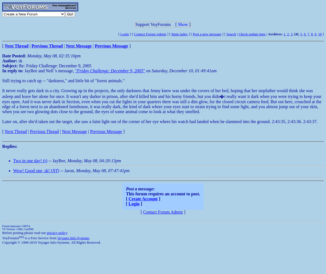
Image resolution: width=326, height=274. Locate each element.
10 (320, 34)
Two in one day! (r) (30, 160)
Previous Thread (44, 131)
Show (183, 24)
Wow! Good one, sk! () (36, 170)
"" (110, 70)
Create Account (143, 198)
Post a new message (207, 34)
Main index (179, 34)
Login (124, 34)
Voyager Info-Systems (73, 238)
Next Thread (16, 131)
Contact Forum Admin (150, 34)
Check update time (252, 34)
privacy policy (57, 233)
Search (231, 34)
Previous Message (106, 131)
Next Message (74, 131)
